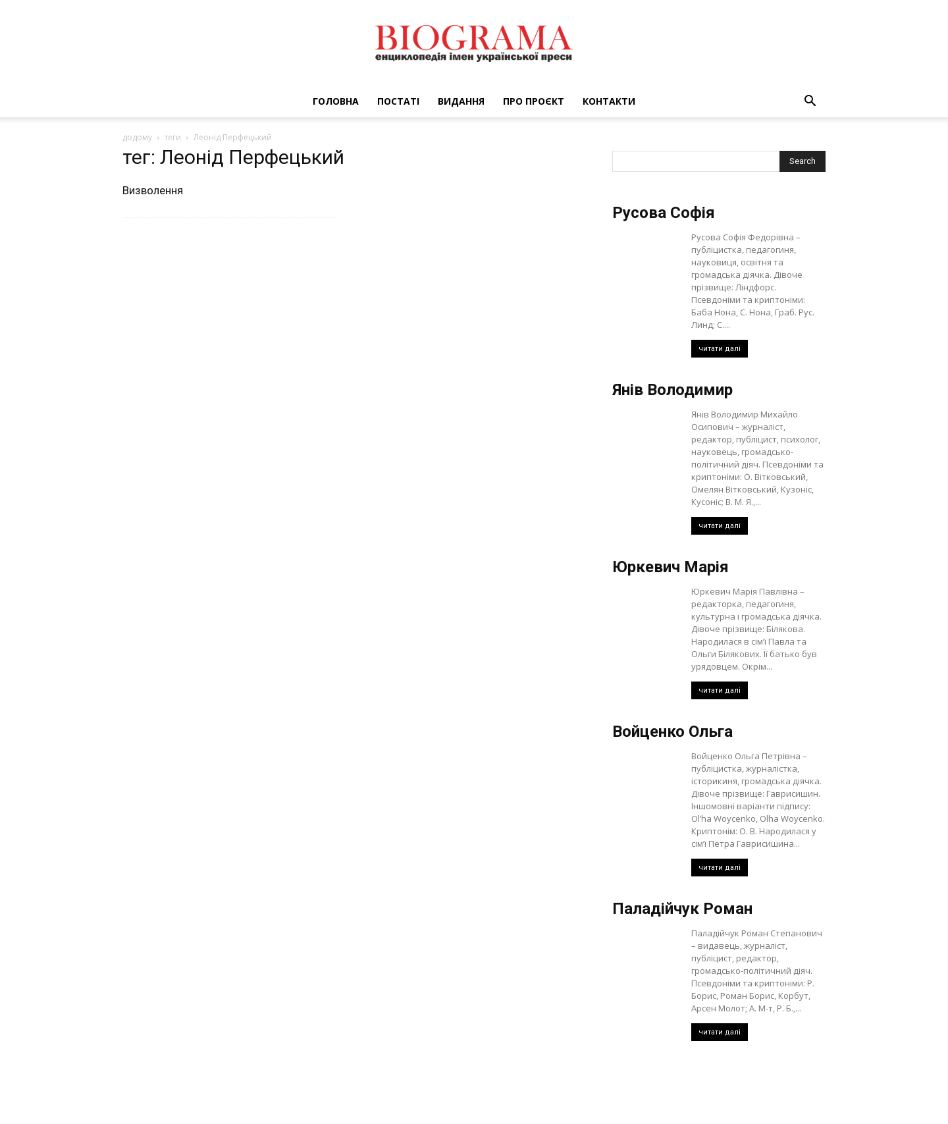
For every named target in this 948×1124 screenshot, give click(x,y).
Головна (336, 101)
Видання (461, 101)
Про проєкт (533, 101)
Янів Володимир (672, 390)
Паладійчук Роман (682, 908)
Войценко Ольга (672, 731)
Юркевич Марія (670, 567)
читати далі (719, 348)
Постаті (398, 101)
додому (137, 137)
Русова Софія (663, 212)
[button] (810, 102)
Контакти (609, 101)
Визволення (152, 190)
